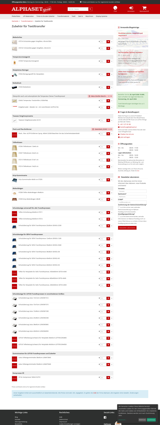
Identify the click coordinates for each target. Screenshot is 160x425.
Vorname (121, 188)
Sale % (80, 16)
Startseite (15, 21)
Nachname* (122, 194)
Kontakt (17, 419)
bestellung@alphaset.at (128, 127)
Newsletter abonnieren (127, 228)
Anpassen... (123, 420)
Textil (73, 16)
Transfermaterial (63, 16)
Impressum (63, 422)
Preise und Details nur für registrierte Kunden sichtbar (100, 2)
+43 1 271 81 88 (125, 124)
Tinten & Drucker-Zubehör (45, 16)
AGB (94, 393)
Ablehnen (142, 420)
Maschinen (89, 16)
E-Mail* (120, 199)
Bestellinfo (18, 424)
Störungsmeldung (21, 422)
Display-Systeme (101, 16)
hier (138, 170)
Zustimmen (151, 420)
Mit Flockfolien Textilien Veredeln (130, 52)
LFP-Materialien (28, 16)
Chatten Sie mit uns (127, 134)
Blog (16, 417)
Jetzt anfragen (124, 137)
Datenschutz (63, 419)
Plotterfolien (16, 16)
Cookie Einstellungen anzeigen (69, 424)
